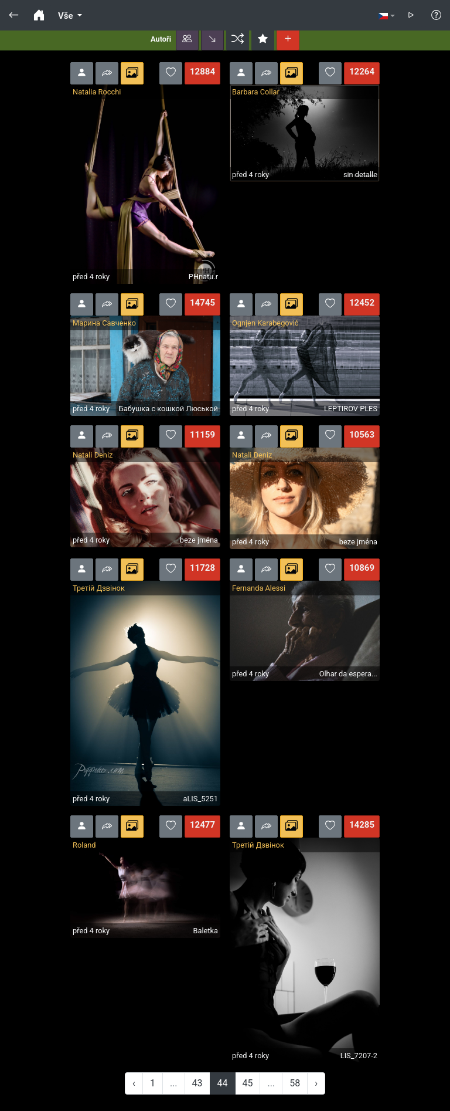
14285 (361, 824)
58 (294, 1083)
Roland (84, 845)
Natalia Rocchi (97, 91)
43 (197, 1083)
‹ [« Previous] (133, 1083)
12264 (361, 71)
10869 (361, 568)
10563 (361, 434)
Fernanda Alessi (258, 588)
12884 (202, 71)
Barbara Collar (255, 91)
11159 (202, 434)
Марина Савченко (104, 323)
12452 (361, 302)
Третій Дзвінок (99, 588)
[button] (187, 39)
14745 (202, 302)
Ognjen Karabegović (265, 323)
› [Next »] (316, 1083)
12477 (202, 824)
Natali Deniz (92, 455)
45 (248, 1083)
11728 (202, 568)
